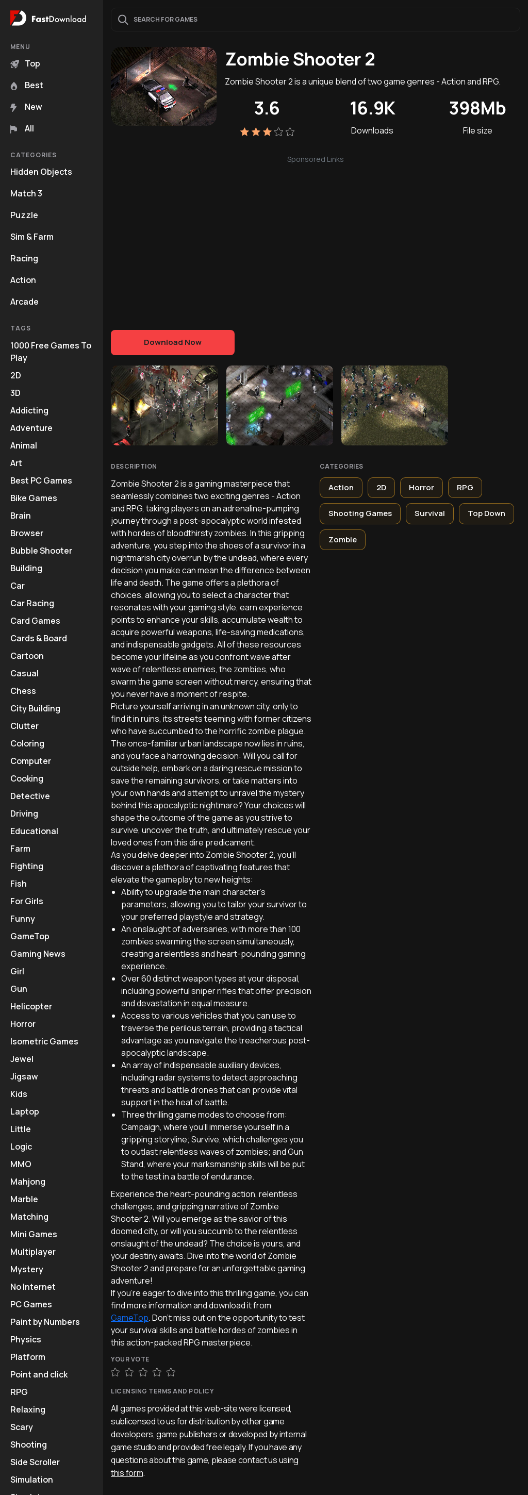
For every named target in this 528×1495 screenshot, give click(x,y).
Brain (20, 515)
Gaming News (37, 953)
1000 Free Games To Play (50, 351)
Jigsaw (24, 1076)
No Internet (33, 1286)
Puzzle (24, 215)
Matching (29, 1216)
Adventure (31, 428)
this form (127, 1473)
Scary (21, 1427)
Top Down (486, 513)
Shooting (28, 1444)
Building (26, 568)
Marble (24, 1199)
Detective (30, 796)
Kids (18, 1094)
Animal (23, 445)
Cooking (26, 778)
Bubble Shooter (41, 550)
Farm (20, 848)
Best (26, 85)
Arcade (24, 301)
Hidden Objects (41, 171)
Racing (24, 258)
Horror (23, 1023)
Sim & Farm (32, 236)
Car (17, 585)
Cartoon (27, 655)
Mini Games (33, 1234)
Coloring (27, 743)
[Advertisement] (315, 237)
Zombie (342, 539)
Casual (24, 673)
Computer (30, 761)
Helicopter (31, 1006)
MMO (20, 1164)
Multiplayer (33, 1251)
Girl (17, 971)
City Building (35, 708)
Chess (23, 690)
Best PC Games (41, 480)
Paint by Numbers (45, 1321)
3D (15, 392)
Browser (26, 533)
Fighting (26, 866)
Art (16, 463)
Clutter (24, 726)
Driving (24, 813)
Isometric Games (44, 1041)
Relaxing (27, 1409)
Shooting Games (360, 513)
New (26, 106)
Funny (22, 918)
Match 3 (26, 193)
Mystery (26, 1269)
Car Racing (32, 603)
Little (20, 1129)
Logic (21, 1146)
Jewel (22, 1059)
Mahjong (27, 1181)
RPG (19, 1392)
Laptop (24, 1111)
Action (23, 280)
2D (15, 375)
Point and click (39, 1374)
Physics (25, 1339)
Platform (27, 1357)
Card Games (35, 620)
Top (25, 63)
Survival (430, 513)
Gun (18, 988)
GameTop (30, 936)
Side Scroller (35, 1462)
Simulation (31, 1479)
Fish (18, 883)
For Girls (26, 901)
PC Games (31, 1304)
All (22, 128)
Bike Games (33, 498)
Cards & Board (38, 638)
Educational (34, 831)
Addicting (29, 410)
